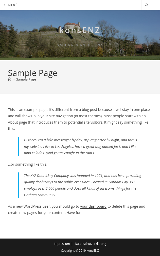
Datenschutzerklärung (90, 244)
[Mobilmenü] (11, 5)
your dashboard (93, 206)
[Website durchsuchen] (146, 5)
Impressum (62, 244)
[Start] (9, 79)
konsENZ (80, 30)
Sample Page (26, 79)
